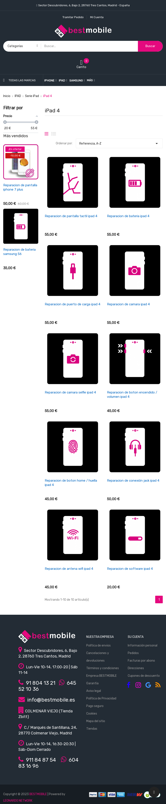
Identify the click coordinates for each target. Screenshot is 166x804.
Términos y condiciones (102, 668)
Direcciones (136, 668)
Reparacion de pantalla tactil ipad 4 (71, 216)
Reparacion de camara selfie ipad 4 (70, 392)
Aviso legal (93, 691)
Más (90, 80)
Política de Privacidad (101, 698)
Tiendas (91, 729)
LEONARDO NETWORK (17, 800)
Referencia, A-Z (119, 142)
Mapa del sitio (95, 721)
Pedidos (133, 653)
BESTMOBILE (38, 794)
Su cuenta (136, 637)
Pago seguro (95, 706)
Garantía (92, 683)
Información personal (142, 645)
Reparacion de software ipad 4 (130, 569)
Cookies (91, 713)
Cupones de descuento (144, 676)
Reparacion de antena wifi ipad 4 (69, 569)
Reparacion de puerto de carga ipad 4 (72, 304)
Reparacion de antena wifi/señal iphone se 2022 (19, 318)
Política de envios (98, 645)
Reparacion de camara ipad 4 (128, 304)
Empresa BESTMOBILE (101, 676)
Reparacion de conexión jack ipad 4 (133, 480)
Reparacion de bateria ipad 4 (128, 216)
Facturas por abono (141, 660)
